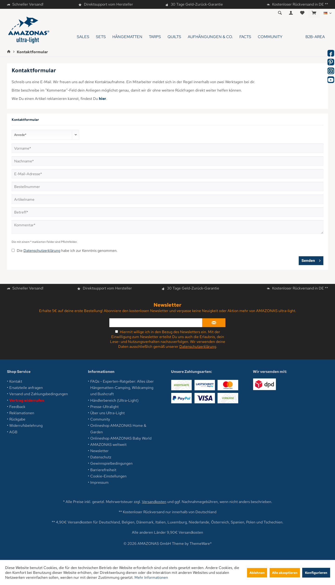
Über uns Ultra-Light (107, 413)
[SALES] (83, 37)
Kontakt (15, 381)
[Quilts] (174, 37)
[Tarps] (155, 37)
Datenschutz (100, 457)
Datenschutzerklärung (41, 250)
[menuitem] (314, 13)
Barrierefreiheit (103, 469)
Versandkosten (154, 501)
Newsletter (99, 450)
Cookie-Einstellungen (108, 476)
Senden (311, 260)
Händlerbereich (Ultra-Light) (114, 400)
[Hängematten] (127, 37)
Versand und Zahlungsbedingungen (38, 393)
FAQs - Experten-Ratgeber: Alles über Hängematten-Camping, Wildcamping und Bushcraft (122, 387)
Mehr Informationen (151, 577)
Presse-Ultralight (104, 406)
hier (102, 98)
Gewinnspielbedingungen (111, 463)
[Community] (270, 37)
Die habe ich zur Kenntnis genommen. (67, 250)
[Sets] (101, 37)
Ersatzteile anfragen (26, 387)
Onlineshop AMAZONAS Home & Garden (118, 428)
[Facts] (245, 37)
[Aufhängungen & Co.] (210, 37)
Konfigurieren (316, 572)
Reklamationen (21, 413)
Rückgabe (17, 419)
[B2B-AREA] (307, 37)
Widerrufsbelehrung (26, 425)
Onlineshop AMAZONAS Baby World (120, 438)
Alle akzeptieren (285, 572)
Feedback (17, 406)
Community (100, 419)
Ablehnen (257, 572)
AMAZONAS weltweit (108, 444)
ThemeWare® (201, 543)
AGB (13, 432)
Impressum (99, 482)
